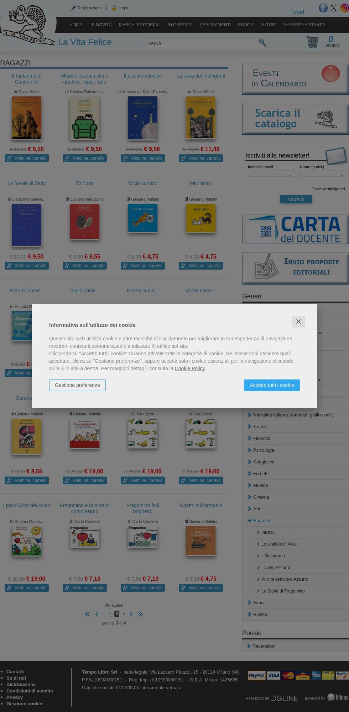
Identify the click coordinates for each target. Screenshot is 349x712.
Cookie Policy (190, 368)
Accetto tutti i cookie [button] (272, 385)
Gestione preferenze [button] (77, 385)
